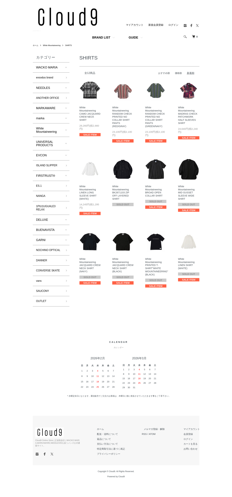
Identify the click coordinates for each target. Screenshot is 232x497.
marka (40, 119)
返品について (109, 453)
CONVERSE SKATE (44, 281)
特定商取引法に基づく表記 (117, 462)
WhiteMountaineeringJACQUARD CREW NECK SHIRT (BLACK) (121, 267)
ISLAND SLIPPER (48, 166)
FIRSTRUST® (45, 177)
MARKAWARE (46, 109)
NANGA (41, 198)
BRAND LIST (101, 37)
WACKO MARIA (47, 67)
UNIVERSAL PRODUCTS (44, 144)
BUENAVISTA (45, 233)
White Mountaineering (53, 45)
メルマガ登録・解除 (158, 443)
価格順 (178, 73)
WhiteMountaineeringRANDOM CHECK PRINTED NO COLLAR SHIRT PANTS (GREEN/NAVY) (155, 117)
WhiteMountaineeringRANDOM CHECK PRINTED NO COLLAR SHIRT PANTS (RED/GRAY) (122, 117)
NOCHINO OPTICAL (43, 255)
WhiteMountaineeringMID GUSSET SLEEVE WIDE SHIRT (186, 194)
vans (39, 293)
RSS (149, 448)
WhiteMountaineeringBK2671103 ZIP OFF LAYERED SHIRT (121, 194)
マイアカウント (134, 25)
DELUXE (42, 223)
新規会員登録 (155, 25)
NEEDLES (43, 88)
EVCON (41, 156)
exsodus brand (46, 77)
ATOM (157, 448)
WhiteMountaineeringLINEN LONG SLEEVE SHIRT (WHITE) (88, 194)
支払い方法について (113, 457)
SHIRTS (71, 45)
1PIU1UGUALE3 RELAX (47, 210)
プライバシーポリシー (114, 467)
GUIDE (133, 37)
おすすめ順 (163, 73)
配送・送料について (113, 448)
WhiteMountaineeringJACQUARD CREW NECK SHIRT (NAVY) (88, 267)
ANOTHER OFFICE (49, 98)
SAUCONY (43, 304)
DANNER (42, 268)
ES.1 (39, 187)
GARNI (41, 243)
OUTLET (42, 315)
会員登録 (189, 448)
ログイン (173, 25)
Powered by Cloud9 (116, 490)
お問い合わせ (191, 462)
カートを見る (191, 457)
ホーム (36, 45)
